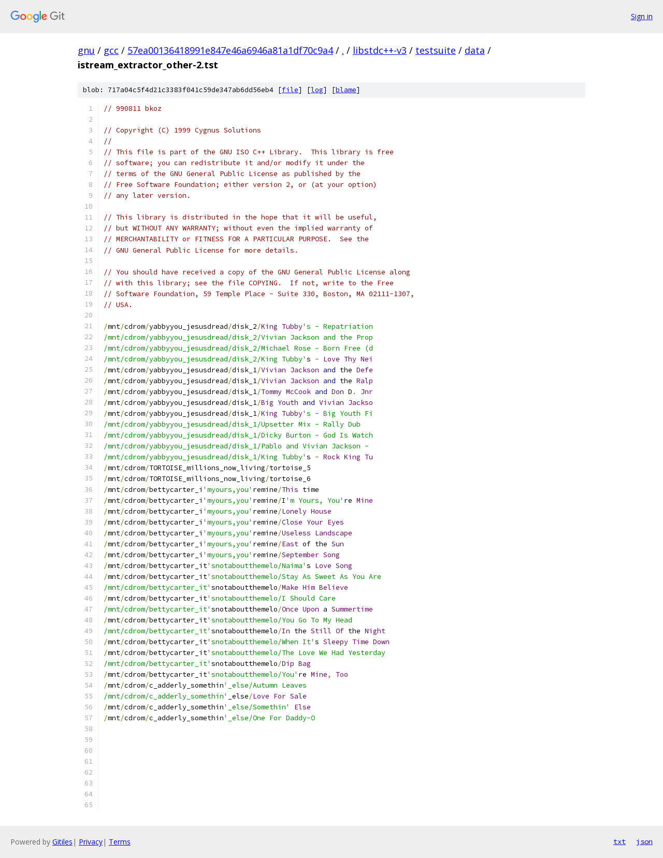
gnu (86, 50)
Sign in (642, 16)
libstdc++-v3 (380, 50)
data (475, 50)
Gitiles (62, 842)
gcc (111, 50)
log (317, 89)
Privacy (91, 842)
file (290, 89)
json (644, 841)
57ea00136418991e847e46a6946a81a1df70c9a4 (230, 50)
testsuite (435, 50)
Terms (120, 842)
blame (346, 89)
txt (619, 841)
